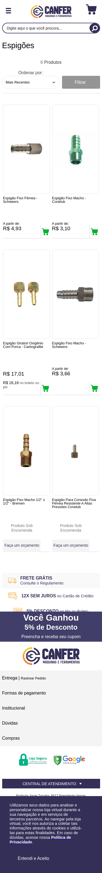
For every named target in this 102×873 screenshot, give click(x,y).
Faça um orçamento (21, 545)
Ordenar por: (30, 72)
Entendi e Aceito (33, 858)
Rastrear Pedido (33, 678)
